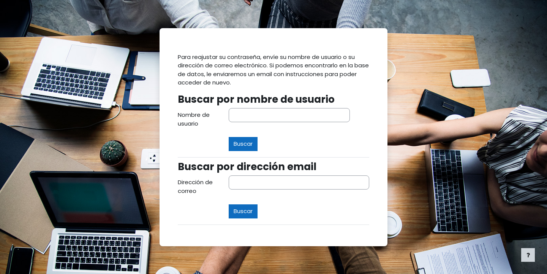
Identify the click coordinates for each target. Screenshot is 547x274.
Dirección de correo (195, 186)
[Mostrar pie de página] (528, 255)
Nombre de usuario (194, 119)
